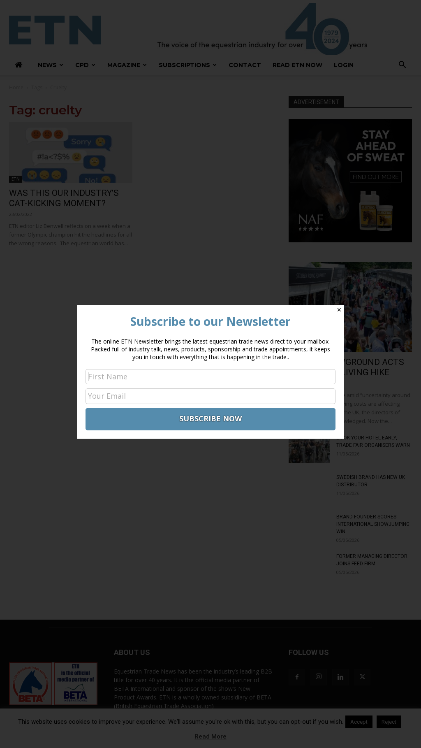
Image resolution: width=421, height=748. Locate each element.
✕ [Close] (339, 310)
